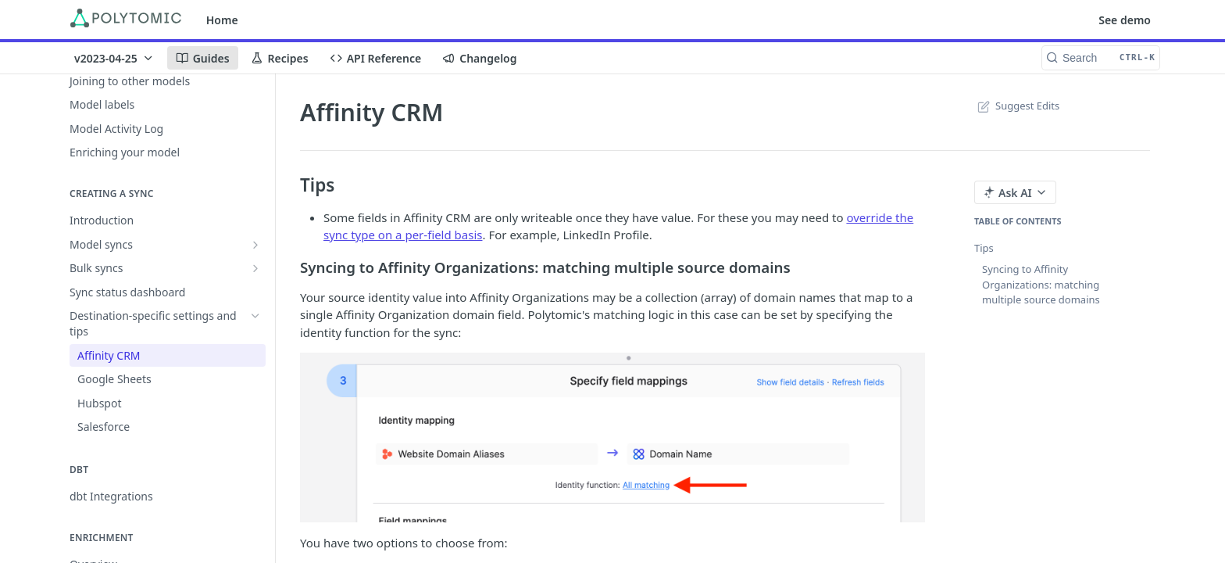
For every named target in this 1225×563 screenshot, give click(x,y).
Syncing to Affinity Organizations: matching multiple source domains (1041, 284)
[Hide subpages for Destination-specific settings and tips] (255, 316)
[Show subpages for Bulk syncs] (255, 268)
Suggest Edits (1016, 106)
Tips (984, 248)
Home (222, 20)
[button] (612, 437)
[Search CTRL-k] (1100, 58)
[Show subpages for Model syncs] (255, 244)
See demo (1124, 20)
